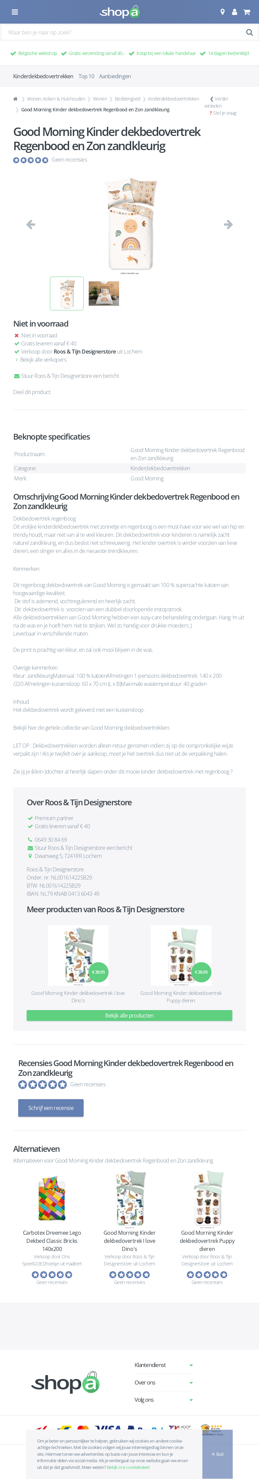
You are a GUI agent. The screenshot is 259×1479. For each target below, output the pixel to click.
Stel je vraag (224, 113)
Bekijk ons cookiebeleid (128, 1467)
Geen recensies (69, 159)
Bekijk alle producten (129, 1015)
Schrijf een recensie (51, 1108)
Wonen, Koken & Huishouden (56, 98)
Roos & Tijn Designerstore (85, 351)
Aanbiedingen (115, 76)
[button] (222, 12)
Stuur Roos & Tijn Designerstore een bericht (66, 376)
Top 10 (86, 76)
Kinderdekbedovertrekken (173, 98)
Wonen (100, 98)
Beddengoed (127, 98)
